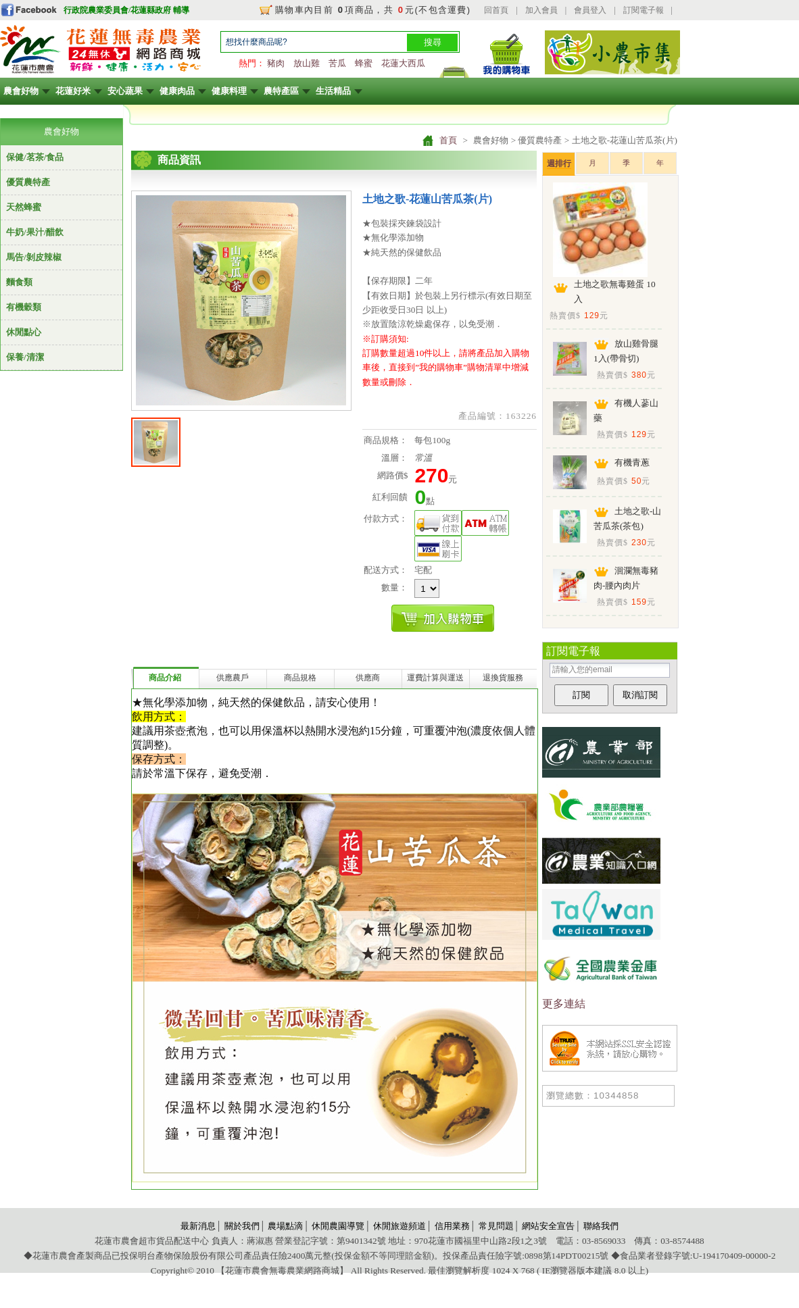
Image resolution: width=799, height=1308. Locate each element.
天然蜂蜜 (23, 207)
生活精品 (333, 91)
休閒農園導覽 (338, 1226)
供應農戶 (232, 677)
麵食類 (19, 282)
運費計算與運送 (435, 677)
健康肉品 (177, 91)
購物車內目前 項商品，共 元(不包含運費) (372, 10)
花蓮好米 (73, 91)
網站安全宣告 (548, 1226)
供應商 (368, 677)
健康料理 (229, 91)
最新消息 (198, 1226)
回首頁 (496, 10)
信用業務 (452, 1226)
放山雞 (306, 63)
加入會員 (541, 10)
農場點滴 (285, 1226)
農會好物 (21, 91)
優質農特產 (28, 182)
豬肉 (276, 63)
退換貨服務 (503, 677)
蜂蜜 (363, 63)
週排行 (559, 163)
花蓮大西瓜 (403, 63)
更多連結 (563, 1003)
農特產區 (281, 91)
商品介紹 (165, 677)
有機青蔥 (632, 462)
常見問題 (496, 1226)
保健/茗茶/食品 (35, 157)
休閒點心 (23, 332)
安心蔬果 (125, 91)
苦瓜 (337, 63)
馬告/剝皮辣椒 (34, 257)
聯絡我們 (601, 1226)
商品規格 (300, 677)
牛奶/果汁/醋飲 (35, 232)
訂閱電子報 (643, 10)
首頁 (448, 140)
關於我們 (242, 1226)
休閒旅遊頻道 (399, 1226)
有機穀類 (23, 307)
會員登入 (590, 10)
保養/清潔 (25, 357)
